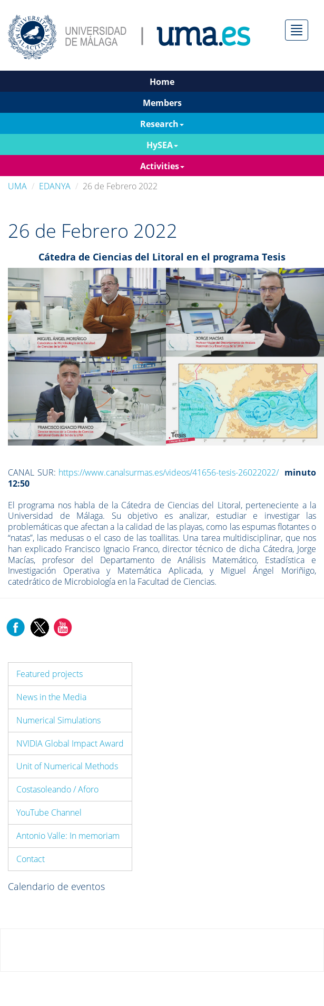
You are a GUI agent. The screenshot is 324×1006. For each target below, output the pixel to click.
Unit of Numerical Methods (67, 766)
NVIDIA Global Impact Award (70, 743)
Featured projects (49, 674)
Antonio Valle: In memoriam (68, 835)
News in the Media (51, 697)
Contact (30, 859)
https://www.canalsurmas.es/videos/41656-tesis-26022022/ (168, 472)
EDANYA (55, 186)
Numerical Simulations (58, 720)
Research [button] (162, 124)
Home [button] (162, 82)
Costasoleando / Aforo (57, 789)
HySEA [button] (162, 145)
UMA (17, 186)
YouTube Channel (49, 812)
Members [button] (162, 103)
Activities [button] (162, 166)
